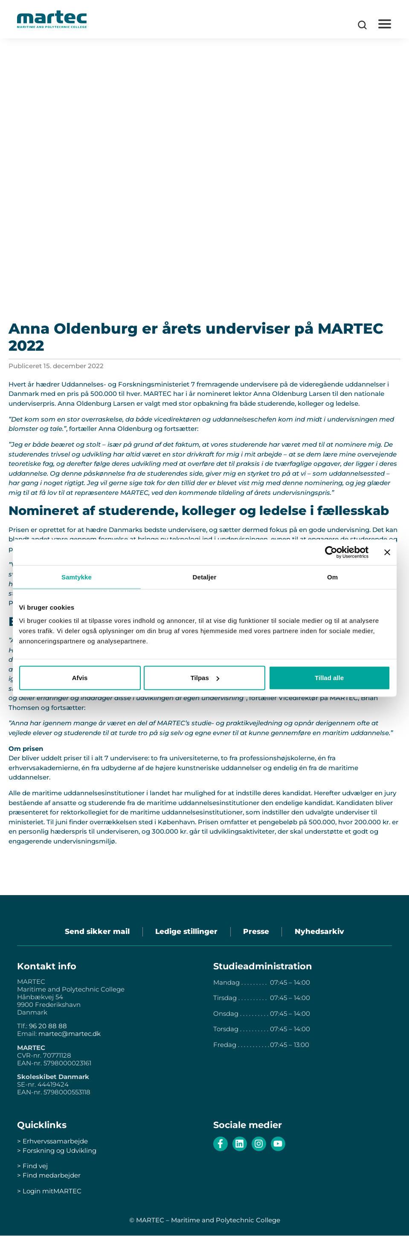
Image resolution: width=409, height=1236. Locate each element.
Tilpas (205, 677)
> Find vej (32, 1166)
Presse (257, 932)
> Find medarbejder (49, 1176)
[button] (384, 24)
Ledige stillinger (186, 932)
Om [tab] (332, 576)
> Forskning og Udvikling (56, 1151)
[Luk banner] (387, 552)
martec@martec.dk (69, 1034)
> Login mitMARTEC (49, 1191)
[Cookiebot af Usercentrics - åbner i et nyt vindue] (331, 552)
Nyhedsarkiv (320, 932)
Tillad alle (329, 677)
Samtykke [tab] (76, 576)
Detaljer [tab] (205, 576)
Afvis (80, 677)
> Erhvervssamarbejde (52, 1141)
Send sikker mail (96, 932)
